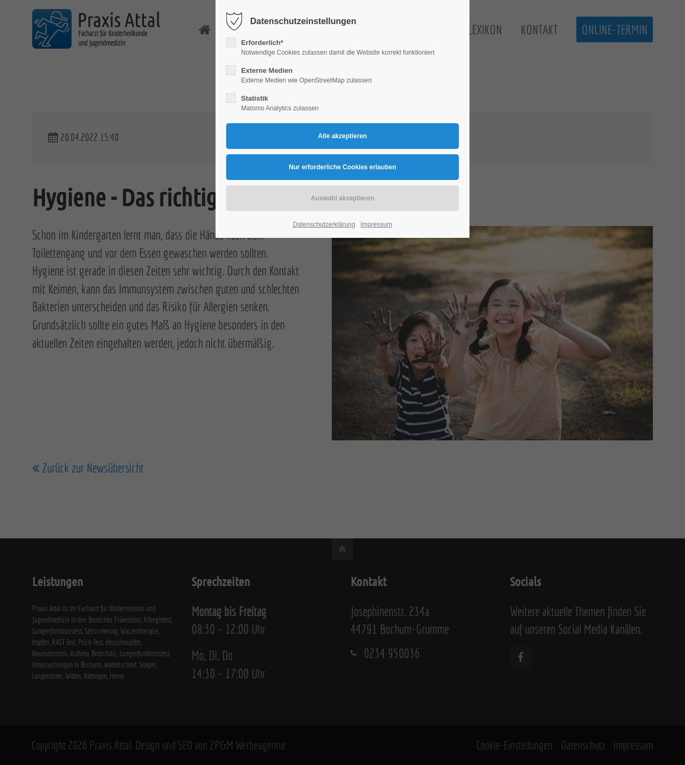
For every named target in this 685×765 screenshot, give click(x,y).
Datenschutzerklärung (324, 224)
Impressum (376, 224)
